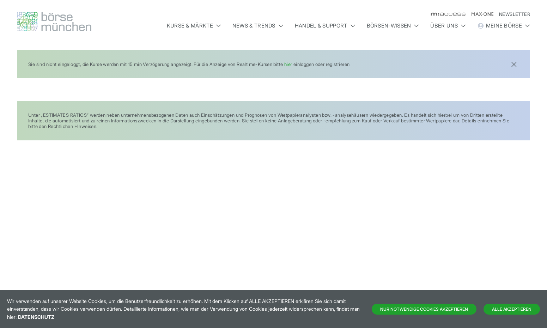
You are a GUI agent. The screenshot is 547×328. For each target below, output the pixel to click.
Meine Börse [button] (503, 25)
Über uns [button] (448, 25)
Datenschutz (36, 317)
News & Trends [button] (258, 25)
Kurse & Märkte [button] (194, 25)
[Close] (514, 64)
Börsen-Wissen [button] (393, 25)
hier (288, 64)
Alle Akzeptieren (511, 309)
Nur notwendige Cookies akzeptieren (424, 309)
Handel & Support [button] (325, 25)
